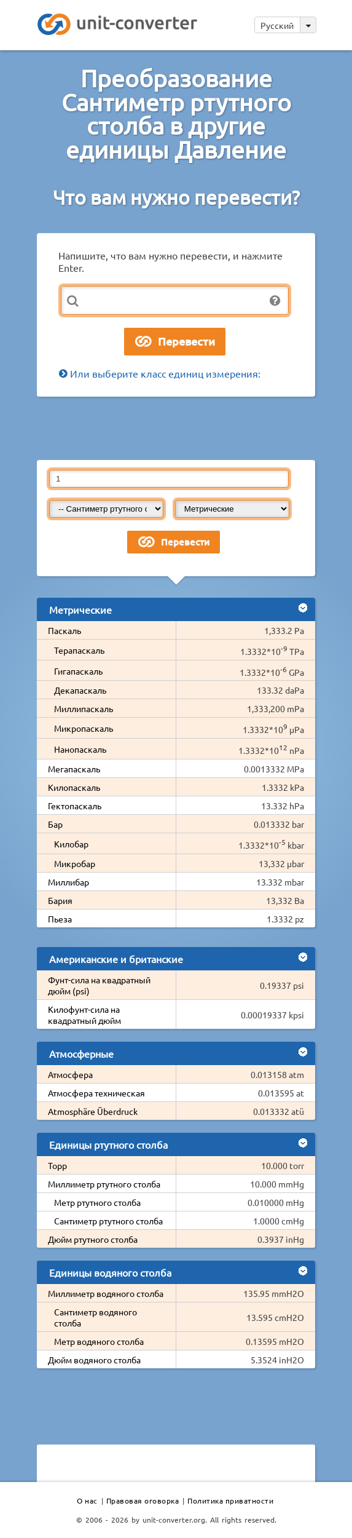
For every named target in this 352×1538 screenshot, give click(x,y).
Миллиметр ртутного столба (104, 1183)
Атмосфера (70, 1074)
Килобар (71, 843)
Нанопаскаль (80, 749)
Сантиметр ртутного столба (108, 1220)
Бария (60, 900)
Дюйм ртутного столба (93, 1239)
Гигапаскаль (78, 670)
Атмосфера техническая (96, 1092)
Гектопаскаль (74, 805)
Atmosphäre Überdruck (93, 1111)
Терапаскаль (79, 650)
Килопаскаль (74, 787)
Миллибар (68, 881)
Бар (55, 824)
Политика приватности (230, 1500)
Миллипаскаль (83, 708)
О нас (87, 1500)
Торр (57, 1165)
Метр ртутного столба (97, 1202)
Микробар (74, 863)
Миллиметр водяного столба (105, 1293)
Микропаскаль (83, 728)
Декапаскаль (80, 690)
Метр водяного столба (99, 1341)
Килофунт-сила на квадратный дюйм (84, 1015)
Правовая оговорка (142, 1500)
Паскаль (64, 630)
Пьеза (60, 918)
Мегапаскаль (74, 768)
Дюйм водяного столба (94, 1359)
